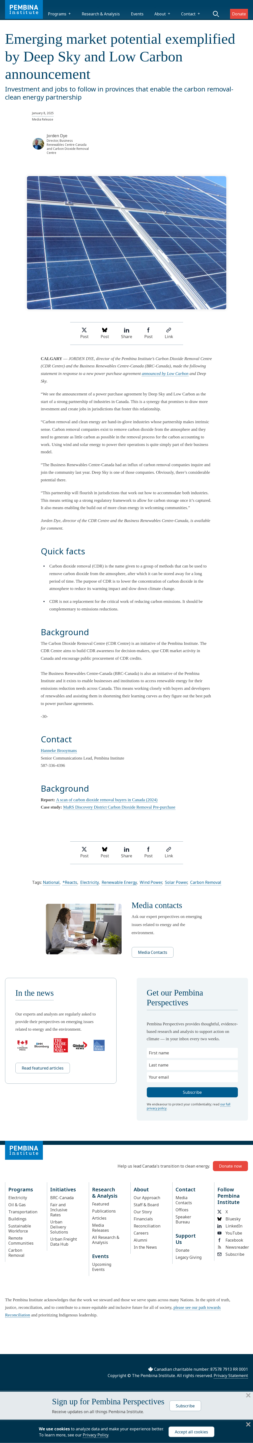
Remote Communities (21, 1240)
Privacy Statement (231, 1375)
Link (169, 333)
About (160, 14)
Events (137, 14)
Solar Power (176, 882)
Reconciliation (147, 1226)
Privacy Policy (95, 1435)
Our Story (143, 1212)
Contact (188, 14)
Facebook (230, 1240)
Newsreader (231, 1247)
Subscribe (230, 1254)
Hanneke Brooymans (59, 750)
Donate (239, 14)
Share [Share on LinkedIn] (126, 333)
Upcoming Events (101, 1267)
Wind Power (151, 882)
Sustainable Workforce (19, 1228)
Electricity (89, 882)
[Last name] (192, 1065)
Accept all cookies (191, 1432)
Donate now (230, 1166)
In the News (145, 1247)
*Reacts (70, 882)
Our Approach (147, 1197)
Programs (57, 14)
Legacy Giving (189, 1257)
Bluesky (229, 1218)
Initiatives (63, 1189)
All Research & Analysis (105, 1240)
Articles (99, 1218)
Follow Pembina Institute (228, 1195)
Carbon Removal (205, 882)
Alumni (140, 1240)
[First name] (192, 1053)
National (51, 882)
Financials (143, 1219)
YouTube (229, 1233)
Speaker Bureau (183, 1219)
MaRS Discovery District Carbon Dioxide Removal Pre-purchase (119, 807)
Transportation (22, 1212)
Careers (141, 1233)
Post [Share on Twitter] (84, 333)
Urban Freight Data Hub (63, 1241)
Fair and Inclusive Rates (58, 1210)
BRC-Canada (62, 1197)
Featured (100, 1204)
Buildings (17, 1219)
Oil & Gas (17, 1205)
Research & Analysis (101, 14)
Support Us (186, 1239)
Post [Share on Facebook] (148, 333)
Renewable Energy (119, 882)
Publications (104, 1211)
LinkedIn (229, 1225)
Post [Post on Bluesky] (105, 333)
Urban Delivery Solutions (59, 1227)
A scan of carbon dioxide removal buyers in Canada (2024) (106, 799)
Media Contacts (152, 952)
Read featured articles (43, 1068)
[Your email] (192, 1077)
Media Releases (100, 1227)
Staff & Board (146, 1205)
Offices (182, 1210)
